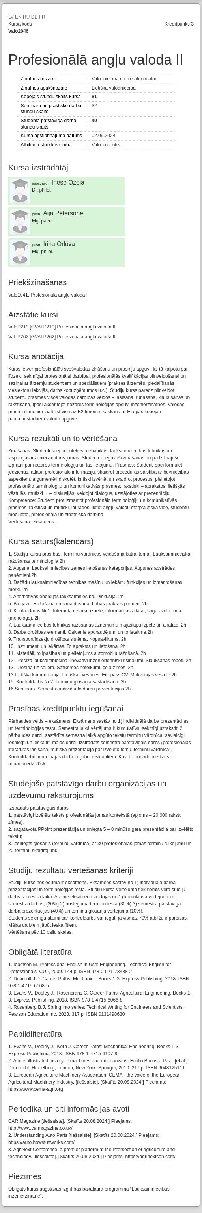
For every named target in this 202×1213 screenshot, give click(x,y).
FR (42, 17)
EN (18, 17)
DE (34, 17)
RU (26, 17)
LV (11, 17)
